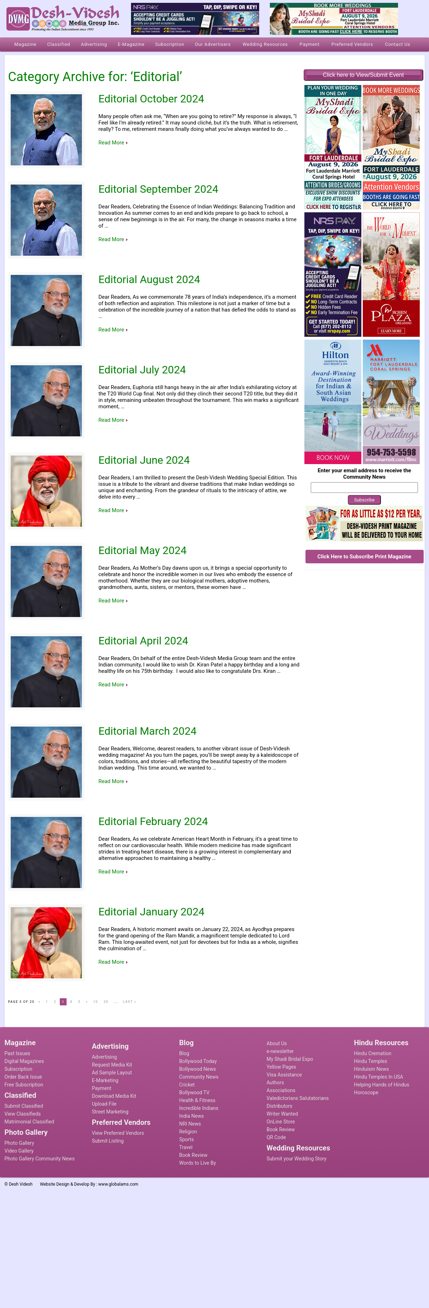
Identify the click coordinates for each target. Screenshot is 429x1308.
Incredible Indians (198, 1108)
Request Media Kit (112, 1065)
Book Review (193, 1155)
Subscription (18, 1069)
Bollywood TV (194, 1092)
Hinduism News (371, 1069)
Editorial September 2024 (159, 189)
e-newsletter (280, 1051)
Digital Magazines (24, 1061)
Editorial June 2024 (144, 460)
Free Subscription (24, 1085)
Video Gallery (19, 1151)
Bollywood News (197, 1069)
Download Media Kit (114, 1096)
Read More (111, 142)
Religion (188, 1131)
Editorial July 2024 (142, 369)
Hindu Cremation (372, 1053)
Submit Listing (108, 1141)
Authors (275, 1082)
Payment (101, 1088)
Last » (129, 1002)
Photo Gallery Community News (40, 1158)
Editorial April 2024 (143, 640)
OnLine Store (281, 1121)
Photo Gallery (19, 1143)
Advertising (104, 1057)
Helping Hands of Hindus (381, 1085)
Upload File (104, 1104)
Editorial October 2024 (151, 98)
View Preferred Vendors (118, 1133)
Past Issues (17, 1053)
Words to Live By (197, 1163)
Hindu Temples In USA (378, 1077)
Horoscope (366, 1092)
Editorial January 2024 (152, 911)
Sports (186, 1139)
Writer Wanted (282, 1114)
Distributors (280, 1106)
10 (95, 1002)
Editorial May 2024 (143, 550)
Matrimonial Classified (29, 1121)
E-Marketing (105, 1080)
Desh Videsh (21, 1184)
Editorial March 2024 (148, 731)
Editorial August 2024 (149, 279)
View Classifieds (23, 1114)
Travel (185, 1147)
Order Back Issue (23, 1077)
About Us (277, 1043)
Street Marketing (110, 1112)
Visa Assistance (284, 1075)
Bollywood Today (197, 1061)
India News (191, 1116)
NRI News (190, 1124)
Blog (184, 1053)
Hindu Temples (370, 1061)
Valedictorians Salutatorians (298, 1098)
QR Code (276, 1137)
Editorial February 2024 (153, 821)
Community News (198, 1077)
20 (106, 1002)
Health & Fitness (197, 1100)
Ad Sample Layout (112, 1072)
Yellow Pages (281, 1067)
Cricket (187, 1085)
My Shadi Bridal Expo (290, 1059)
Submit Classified (24, 1106)
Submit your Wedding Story (296, 1158)
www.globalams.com (118, 1184)
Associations (281, 1090)
